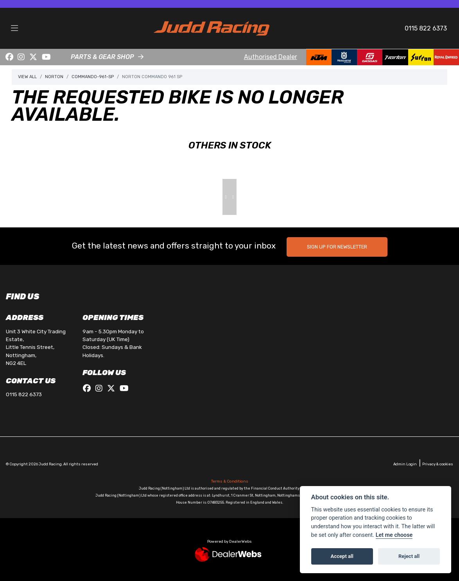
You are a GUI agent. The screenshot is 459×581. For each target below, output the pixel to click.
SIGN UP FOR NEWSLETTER (337, 247)
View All (27, 76)
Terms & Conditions (229, 481)
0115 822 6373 (426, 28)
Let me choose (394, 535)
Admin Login (405, 464)
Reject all (409, 556)
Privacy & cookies (437, 464)
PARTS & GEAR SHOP (102, 57)
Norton (54, 76)
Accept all (342, 556)
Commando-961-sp (93, 76)
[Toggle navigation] (14, 28)
